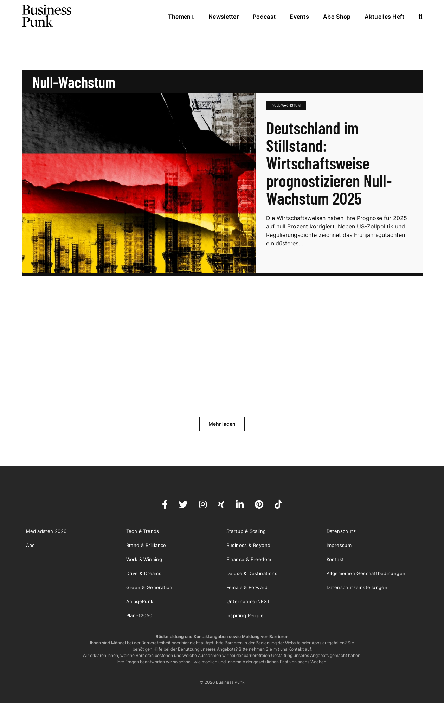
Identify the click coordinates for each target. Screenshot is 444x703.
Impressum (339, 545)
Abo (30, 545)
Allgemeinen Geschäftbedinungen (366, 573)
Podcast (264, 16)
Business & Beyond (248, 545)
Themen (181, 16)
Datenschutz (341, 531)
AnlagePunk (140, 601)
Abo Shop (336, 16)
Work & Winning (144, 559)
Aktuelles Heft (384, 16)
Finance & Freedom (248, 559)
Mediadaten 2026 (46, 531)
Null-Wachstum (286, 105)
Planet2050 (139, 615)
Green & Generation (149, 587)
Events (299, 16)
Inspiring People (245, 615)
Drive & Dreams (144, 573)
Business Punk (47, 15)
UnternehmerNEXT (248, 601)
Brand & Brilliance (146, 545)
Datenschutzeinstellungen (357, 587)
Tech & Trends (142, 531)
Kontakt (335, 559)
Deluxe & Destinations (251, 573)
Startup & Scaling (246, 531)
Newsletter (223, 16)
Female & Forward (247, 587)
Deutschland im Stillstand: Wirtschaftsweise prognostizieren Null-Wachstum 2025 (329, 163)
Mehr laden (222, 424)
